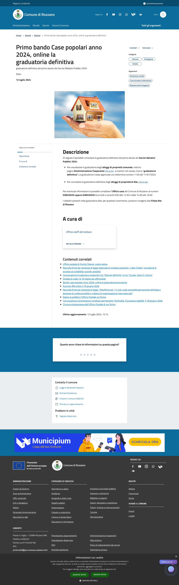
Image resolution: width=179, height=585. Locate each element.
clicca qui (109, 171)
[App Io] (139, 14)
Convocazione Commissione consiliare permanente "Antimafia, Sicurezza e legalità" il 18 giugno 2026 (112, 301)
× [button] (176, 557)
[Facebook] (106, 14)
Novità (28, 35)
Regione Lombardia (21, 3)
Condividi (135, 48)
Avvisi (131, 498)
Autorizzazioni (57, 507)
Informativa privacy (98, 549)
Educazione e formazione (62, 521)
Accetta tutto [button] (79, 575)
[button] (89, 580)
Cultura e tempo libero (61, 517)
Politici (16, 507)
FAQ (53, 545)
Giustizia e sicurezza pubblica (103, 488)
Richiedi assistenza (59, 549)
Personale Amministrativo (24, 512)
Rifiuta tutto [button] (100, 574)
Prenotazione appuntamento (64, 535)
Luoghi (132, 515)
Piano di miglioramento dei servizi (105, 545)
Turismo (93, 512)
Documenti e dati (20, 517)
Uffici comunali (19, 498)
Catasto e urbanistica (60, 512)
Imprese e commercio (99, 493)
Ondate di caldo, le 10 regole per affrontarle (84, 279)
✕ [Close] (174, 562)
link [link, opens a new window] (114, 569)
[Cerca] (163, 14)
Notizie (37, 35)
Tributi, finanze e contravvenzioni (105, 507)
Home (18, 35)
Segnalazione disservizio (62, 540)
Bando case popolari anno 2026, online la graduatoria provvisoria (95, 282)
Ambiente (55, 493)
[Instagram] (119, 14)
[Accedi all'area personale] (153, 3)
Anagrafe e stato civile (61, 498)
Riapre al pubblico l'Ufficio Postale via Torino (84, 297)
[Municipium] (132, 14)
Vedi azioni (148, 48)
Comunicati (134, 493)
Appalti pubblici (58, 502)
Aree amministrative (22, 493)
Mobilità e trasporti (98, 498)
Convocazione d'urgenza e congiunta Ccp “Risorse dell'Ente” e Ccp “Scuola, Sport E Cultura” (108, 275)
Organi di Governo (21, 488)
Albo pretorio (96, 540)
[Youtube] (112, 14)
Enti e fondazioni (20, 502)
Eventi (131, 511)
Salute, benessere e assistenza (103, 502)
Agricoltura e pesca (59, 488)
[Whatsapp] (125, 14)
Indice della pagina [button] (26, 147)
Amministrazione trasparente (103, 535)
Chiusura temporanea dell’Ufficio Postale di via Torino (89, 304)
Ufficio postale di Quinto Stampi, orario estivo (85, 264)
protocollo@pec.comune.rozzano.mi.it (30, 550)
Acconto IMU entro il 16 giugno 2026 (81, 286)
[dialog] (89, 569)
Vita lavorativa (96, 516)
